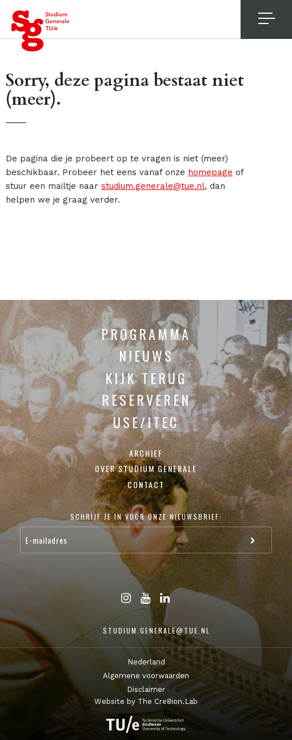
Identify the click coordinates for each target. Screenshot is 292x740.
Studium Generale (40, 31)
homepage (210, 172)
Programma (146, 333)
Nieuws (146, 355)
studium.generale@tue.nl (153, 186)
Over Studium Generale (146, 468)
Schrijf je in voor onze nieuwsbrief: (146, 516)
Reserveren (146, 399)
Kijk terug (146, 377)
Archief (146, 453)
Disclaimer (146, 689)
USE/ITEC (146, 421)
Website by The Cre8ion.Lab (146, 701)
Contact (146, 484)
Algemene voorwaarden (146, 675)
